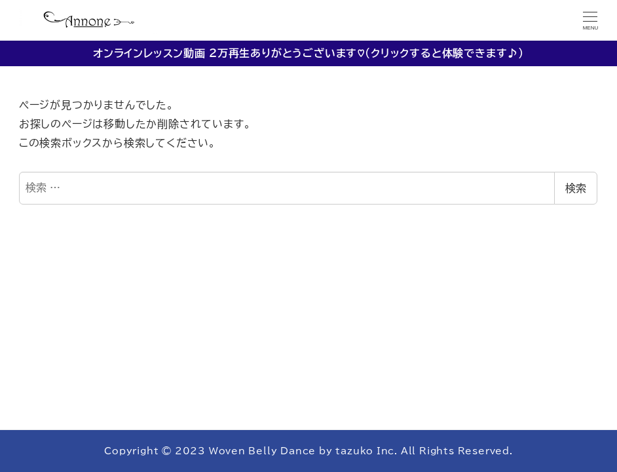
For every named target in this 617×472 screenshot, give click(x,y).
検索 (575, 188)
